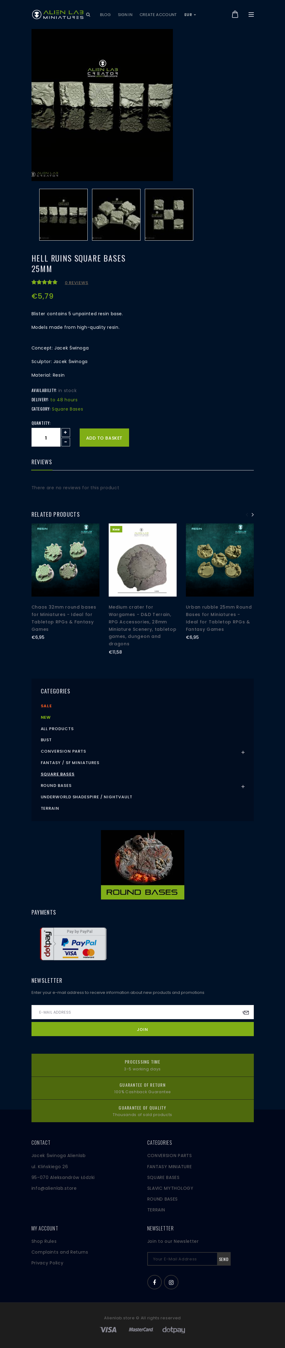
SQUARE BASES (163, 1177)
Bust (46, 740)
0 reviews (76, 283)
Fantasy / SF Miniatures (70, 763)
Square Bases (58, 774)
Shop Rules (44, 1241)
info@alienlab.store (54, 1188)
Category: (41, 409)
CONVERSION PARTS (169, 1155)
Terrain (50, 808)
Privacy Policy (47, 1263)
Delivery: (40, 399)
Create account (158, 15)
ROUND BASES (162, 1199)
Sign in (125, 15)
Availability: (44, 390)
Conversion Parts (63, 751)
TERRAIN (156, 1210)
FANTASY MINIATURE (169, 1167)
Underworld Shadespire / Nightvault (86, 797)
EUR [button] (190, 14)
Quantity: (41, 423)
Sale (46, 706)
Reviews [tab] (41, 462)
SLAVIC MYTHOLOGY (170, 1188)
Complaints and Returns (59, 1252)
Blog (105, 15)
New (46, 717)
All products (57, 729)
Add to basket (104, 438)
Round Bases (56, 785)
